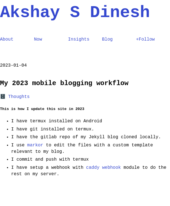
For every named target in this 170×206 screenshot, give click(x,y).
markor (35, 145)
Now (38, 39)
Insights (78, 39)
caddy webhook (103, 168)
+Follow (145, 39)
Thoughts (19, 97)
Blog (107, 39)
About (6, 39)
